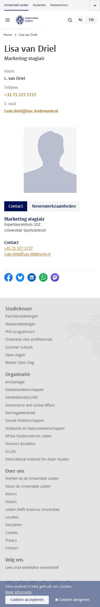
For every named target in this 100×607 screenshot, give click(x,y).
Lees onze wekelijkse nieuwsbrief (32, 567)
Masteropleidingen (20, 324)
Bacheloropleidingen (21, 316)
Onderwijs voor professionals (28, 339)
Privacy (11, 540)
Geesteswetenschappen (24, 389)
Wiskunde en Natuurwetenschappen (35, 428)
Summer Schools (19, 347)
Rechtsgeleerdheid (20, 412)
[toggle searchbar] (70, 20)
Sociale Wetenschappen (24, 420)
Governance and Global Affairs (30, 405)
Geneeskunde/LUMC (21, 397)
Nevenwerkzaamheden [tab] (54, 206)
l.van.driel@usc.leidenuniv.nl (31, 111)
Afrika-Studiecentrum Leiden (28, 436)
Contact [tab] (15, 206)
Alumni (11, 494)
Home (7, 35)
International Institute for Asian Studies (37, 459)
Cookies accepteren (27, 599)
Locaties (11, 517)
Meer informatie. (18, 592)
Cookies (11, 532)
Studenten (39, 5)
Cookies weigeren (74, 599)
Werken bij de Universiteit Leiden (32, 478)
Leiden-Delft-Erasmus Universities (32, 509)
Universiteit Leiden (16, 5)
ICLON (10, 451)
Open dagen (15, 355)
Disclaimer (13, 524)
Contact (11, 548)
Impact (11, 501)
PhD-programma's (20, 331)
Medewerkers (59, 5)
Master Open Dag (19, 362)
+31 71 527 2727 (20, 94)
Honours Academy (20, 443)
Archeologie (15, 382)
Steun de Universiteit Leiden (28, 486)
